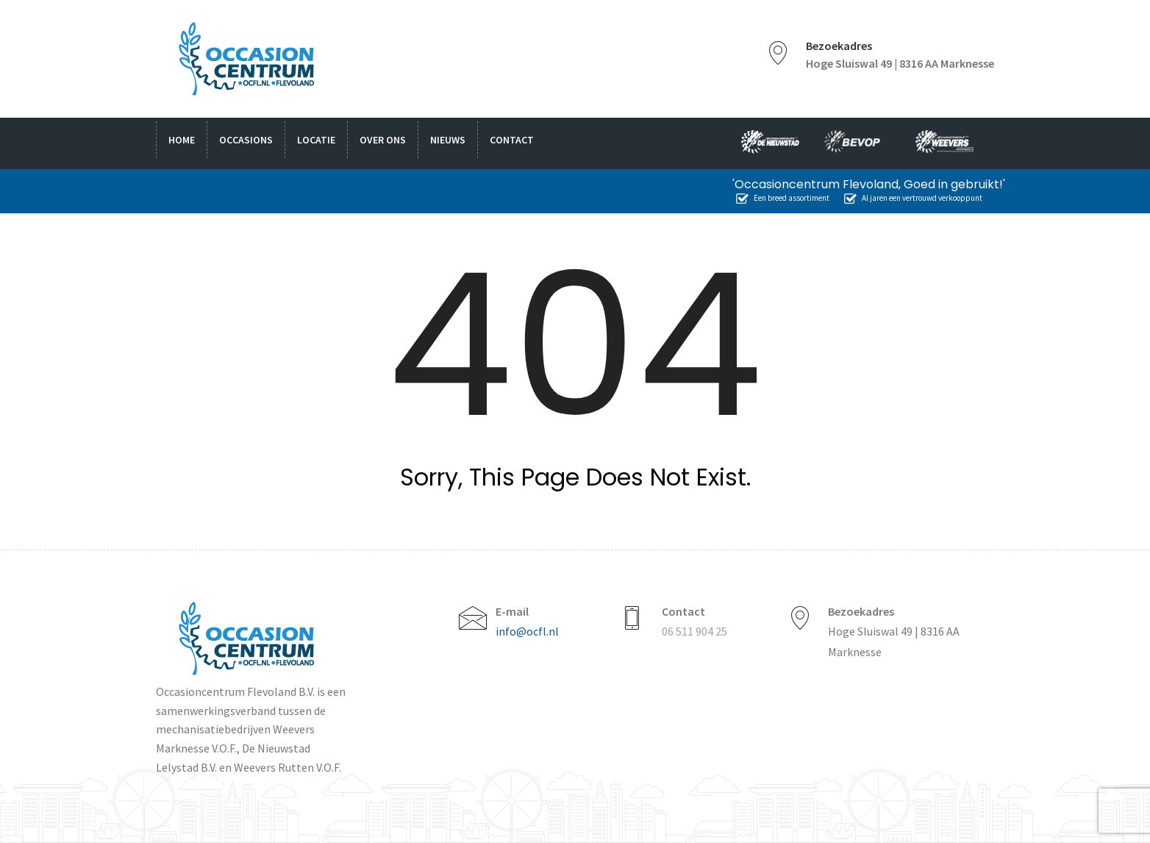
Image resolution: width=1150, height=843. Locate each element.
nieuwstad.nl (764, 143)
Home (181, 139)
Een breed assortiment (782, 198)
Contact (512, 139)
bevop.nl (857, 143)
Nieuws (447, 139)
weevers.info (948, 143)
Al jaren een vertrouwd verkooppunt (913, 198)
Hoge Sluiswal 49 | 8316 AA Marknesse (900, 63)
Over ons (383, 139)
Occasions (246, 139)
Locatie (316, 139)
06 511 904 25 (694, 631)
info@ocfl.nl (527, 631)
